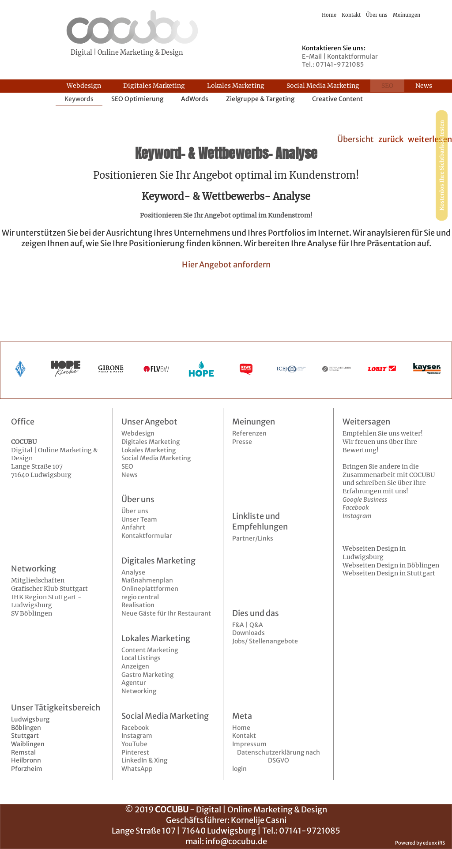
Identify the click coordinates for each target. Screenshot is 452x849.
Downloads (248, 633)
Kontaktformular (146, 536)
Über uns (134, 511)
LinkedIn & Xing (144, 760)
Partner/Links (252, 538)
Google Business (365, 499)
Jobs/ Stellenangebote (265, 641)
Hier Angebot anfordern (226, 264)
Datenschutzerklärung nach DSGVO (278, 756)
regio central (140, 597)
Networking (138, 691)
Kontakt (244, 736)
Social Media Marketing (156, 458)
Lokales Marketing (148, 450)
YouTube (134, 744)
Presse (242, 442)
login (239, 769)
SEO (127, 466)
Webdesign (137, 433)
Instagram (136, 736)
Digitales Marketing (150, 442)
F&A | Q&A (247, 625)
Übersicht (355, 139)
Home (241, 728)
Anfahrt (133, 527)
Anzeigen (135, 666)
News (129, 475)
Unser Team (139, 519)
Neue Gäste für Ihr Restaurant (166, 613)
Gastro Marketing (147, 675)
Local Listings (141, 658)
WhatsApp (137, 769)
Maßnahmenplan (147, 580)
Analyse (133, 572)
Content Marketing (149, 650)
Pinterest (135, 752)
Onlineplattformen (149, 589)
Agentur (133, 683)
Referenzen (249, 433)
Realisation (137, 605)
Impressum (249, 744)
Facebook (135, 728)
